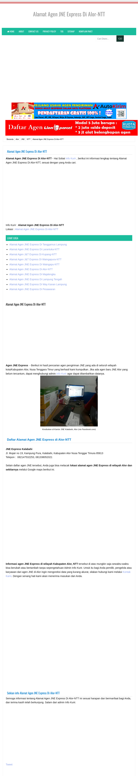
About (21, 31)
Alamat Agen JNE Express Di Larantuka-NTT (34, 242)
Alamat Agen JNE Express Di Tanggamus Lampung (38, 237)
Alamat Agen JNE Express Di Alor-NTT (36, 222)
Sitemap (71, 31)
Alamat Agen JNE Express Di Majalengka (32, 267)
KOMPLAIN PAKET (86, 31)
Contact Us (33, 31)
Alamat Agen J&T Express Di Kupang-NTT (33, 247)
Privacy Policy (49, 31)
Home (10, 31)
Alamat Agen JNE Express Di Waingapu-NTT (34, 257)
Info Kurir (71, 151)
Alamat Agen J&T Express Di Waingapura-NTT (35, 252)
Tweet (9, 757)
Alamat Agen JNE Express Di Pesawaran (32, 282)
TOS (61, 31)
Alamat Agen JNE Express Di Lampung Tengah (35, 272)
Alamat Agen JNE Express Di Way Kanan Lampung (38, 277)
